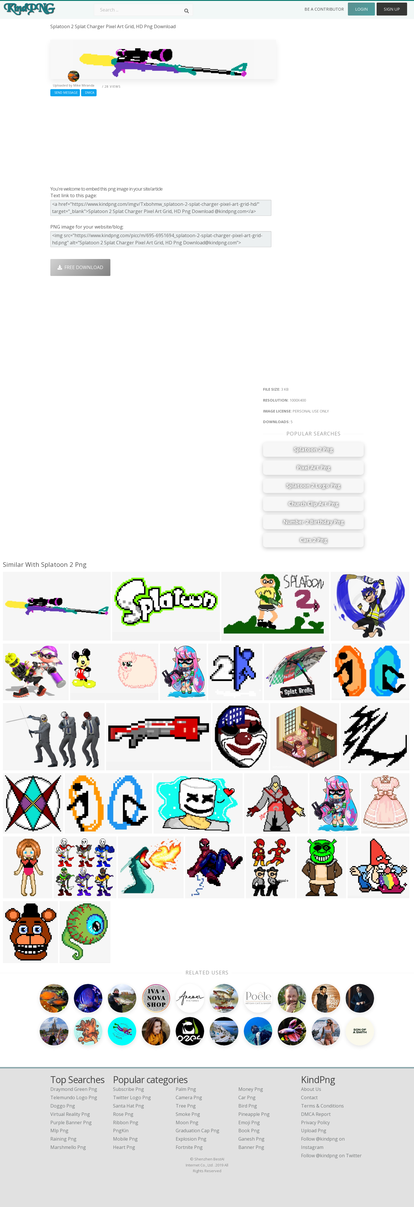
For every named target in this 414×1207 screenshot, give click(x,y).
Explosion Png (191, 1139)
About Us (311, 1089)
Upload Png (313, 1130)
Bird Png (247, 1106)
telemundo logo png (73, 1097)
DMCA (88, 92)
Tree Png (186, 1106)
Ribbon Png (125, 1122)
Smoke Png (188, 1114)
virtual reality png (70, 1114)
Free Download (80, 267)
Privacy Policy (315, 1122)
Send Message (65, 92)
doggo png (62, 1106)
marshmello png (68, 1147)
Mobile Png (125, 1139)
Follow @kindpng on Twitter (331, 1155)
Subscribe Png (128, 1089)
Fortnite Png (189, 1147)
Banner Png (251, 1147)
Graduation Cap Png (197, 1130)
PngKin (121, 1130)
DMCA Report (316, 1114)
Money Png (250, 1089)
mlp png (59, 1130)
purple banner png (71, 1122)
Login (361, 9)
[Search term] (143, 9)
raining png (63, 1139)
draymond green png (73, 1089)
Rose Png (123, 1114)
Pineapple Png (254, 1114)
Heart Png (124, 1147)
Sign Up (392, 9)
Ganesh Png (251, 1139)
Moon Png (187, 1122)
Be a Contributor (324, 9)
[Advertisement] (163, 139)
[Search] (186, 11)
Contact (309, 1097)
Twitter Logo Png (132, 1097)
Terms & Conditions (322, 1106)
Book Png (249, 1130)
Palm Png (186, 1089)
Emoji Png (249, 1122)
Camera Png (189, 1097)
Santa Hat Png (128, 1106)
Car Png (247, 1097)
